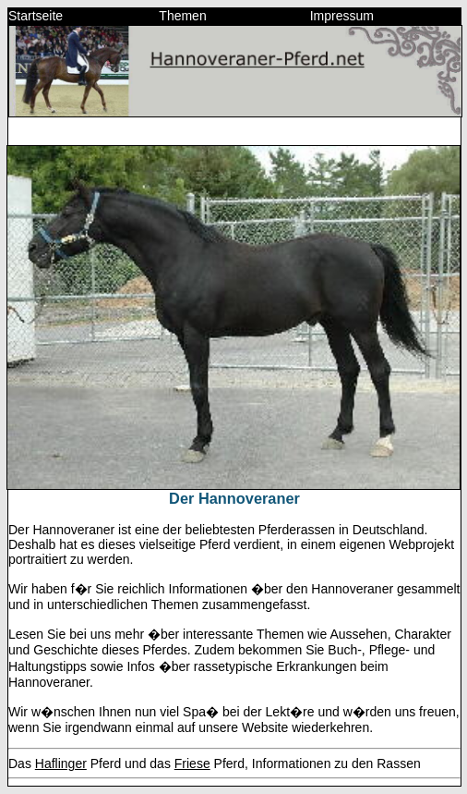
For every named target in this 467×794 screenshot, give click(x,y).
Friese (192, 763)
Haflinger (61, 763)
